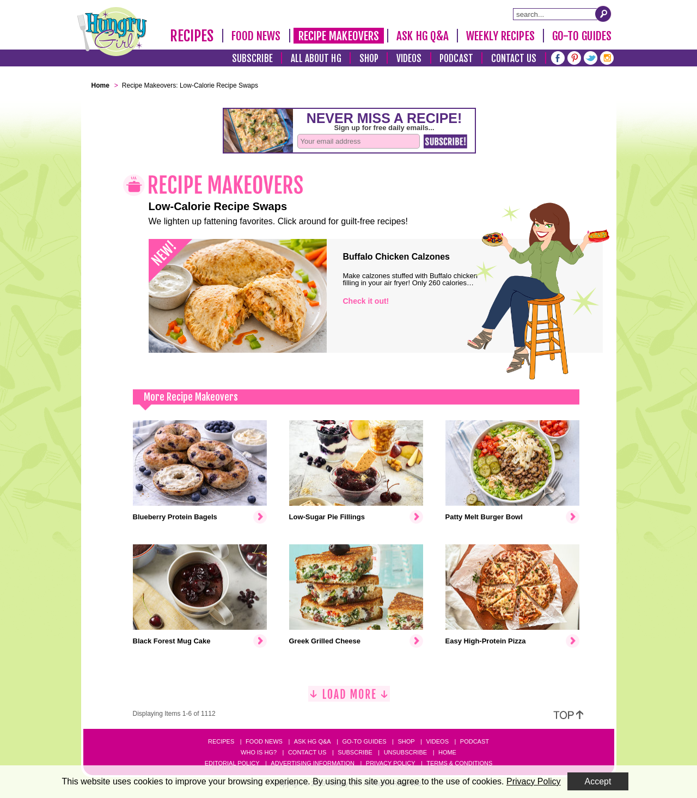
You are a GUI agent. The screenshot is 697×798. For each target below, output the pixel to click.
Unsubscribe (405, 752)
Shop (368, 58)
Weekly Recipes (500, 36)
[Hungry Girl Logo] (112, 31)
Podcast (456, 58)
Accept (598, 781)
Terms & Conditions (459, 763)
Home (447, 752)
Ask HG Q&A (422, 36)
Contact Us (514, 58)
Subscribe (252, 58)
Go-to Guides (364, 741)
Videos (409, 58)
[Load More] (349, 698)
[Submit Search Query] (603, 13)
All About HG (316, 58)
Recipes (192, 36)
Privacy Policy (390, 763)
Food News (256, 36)
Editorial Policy (232, 763)
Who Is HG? (259, 752)
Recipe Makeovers (339, 36)
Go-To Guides (582, 36)
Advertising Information (312, 763)
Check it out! (366, 301)
